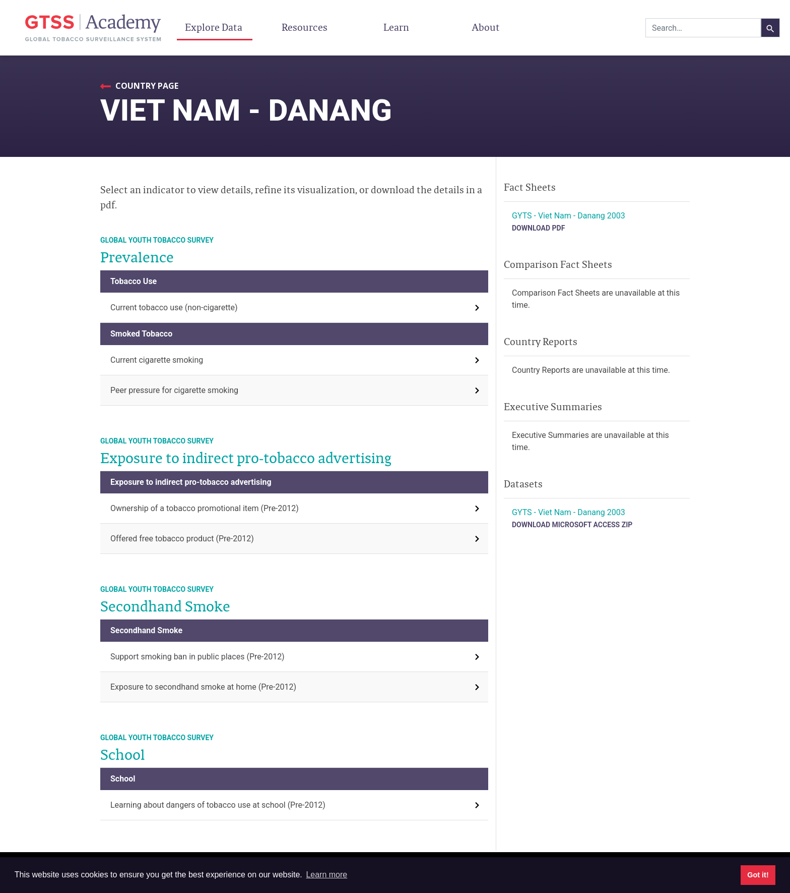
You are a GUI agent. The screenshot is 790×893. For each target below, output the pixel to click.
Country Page (145, 85)
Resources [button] (306, 27)
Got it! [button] (757, 875)
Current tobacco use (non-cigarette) (174, 307)
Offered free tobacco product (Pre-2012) (182, 538)
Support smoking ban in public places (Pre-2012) (197, 656)
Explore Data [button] (214, 27)
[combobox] (703, 27)
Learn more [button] (326, 874)
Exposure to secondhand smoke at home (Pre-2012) (203, 687)
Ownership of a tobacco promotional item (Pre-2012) (204, 508)
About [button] (487, 27)
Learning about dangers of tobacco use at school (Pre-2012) (217, 805)
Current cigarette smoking (156, 360)
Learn (396, 27)
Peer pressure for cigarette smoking (174, 390)
